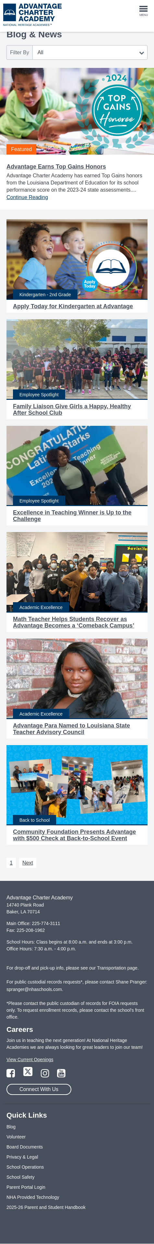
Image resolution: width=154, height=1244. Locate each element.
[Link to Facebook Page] (11, 1075)
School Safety (20, 1177)
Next (27, 863)
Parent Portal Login (25, 1187)
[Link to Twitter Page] (28, 1075)
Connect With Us (38, 1089)
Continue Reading (27, 197)
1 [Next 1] (11, 863)
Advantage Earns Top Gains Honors (56, 166)
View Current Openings (29, 1059)
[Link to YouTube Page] (61, 1075)
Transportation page (117, 968)
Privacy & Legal (22, 1157)
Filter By (19, 52)
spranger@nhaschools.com (34, 989)
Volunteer (16, 1136)
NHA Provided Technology (32, 1197)
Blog (11, 1126)
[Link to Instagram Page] (46, 1075)
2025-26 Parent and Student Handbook (46, 1207)
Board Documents (24, 1146)
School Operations (25, 1167)
